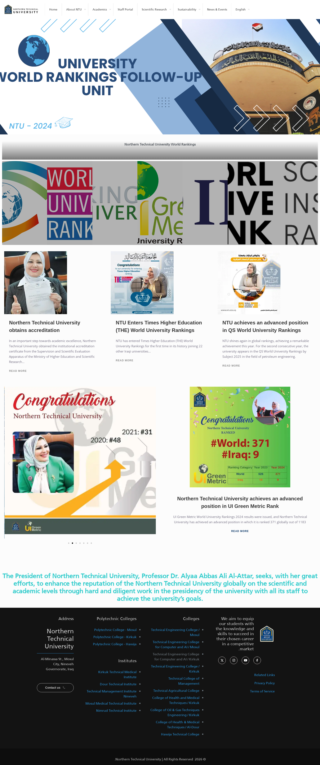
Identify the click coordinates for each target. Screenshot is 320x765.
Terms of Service (262, 691)
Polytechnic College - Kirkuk (115, 637)
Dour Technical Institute (118, 684)
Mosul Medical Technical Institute (111, 703)
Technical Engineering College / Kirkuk (175, 669)
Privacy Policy (264, 683)
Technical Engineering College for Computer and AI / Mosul (176, 644)
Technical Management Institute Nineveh (112, 694)
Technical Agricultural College (176, 690)
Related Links (264, 675)
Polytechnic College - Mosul (115, 629)
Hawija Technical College (180, 734)
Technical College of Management (183, 681)
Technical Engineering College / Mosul (175, 632)
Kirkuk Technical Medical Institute (117, 674)
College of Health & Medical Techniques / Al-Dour (177, 724)
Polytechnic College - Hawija (115, 644)
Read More (18, 370)
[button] (9, 463)
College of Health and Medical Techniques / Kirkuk (175, 700)
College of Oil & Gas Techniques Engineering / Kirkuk (174, 712)
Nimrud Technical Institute (116, 710)
